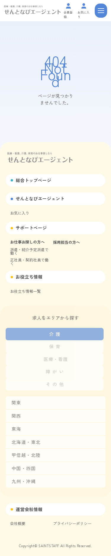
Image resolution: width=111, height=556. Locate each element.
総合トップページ (33, 180)
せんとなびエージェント (40, 198)
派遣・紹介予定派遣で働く (29, 251)
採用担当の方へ (66, 242)
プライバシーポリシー (72, 523)
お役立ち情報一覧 (25, 291)
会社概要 (17, 523)
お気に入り (19, 213)
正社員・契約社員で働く (29, 261)
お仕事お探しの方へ (27, 242)
